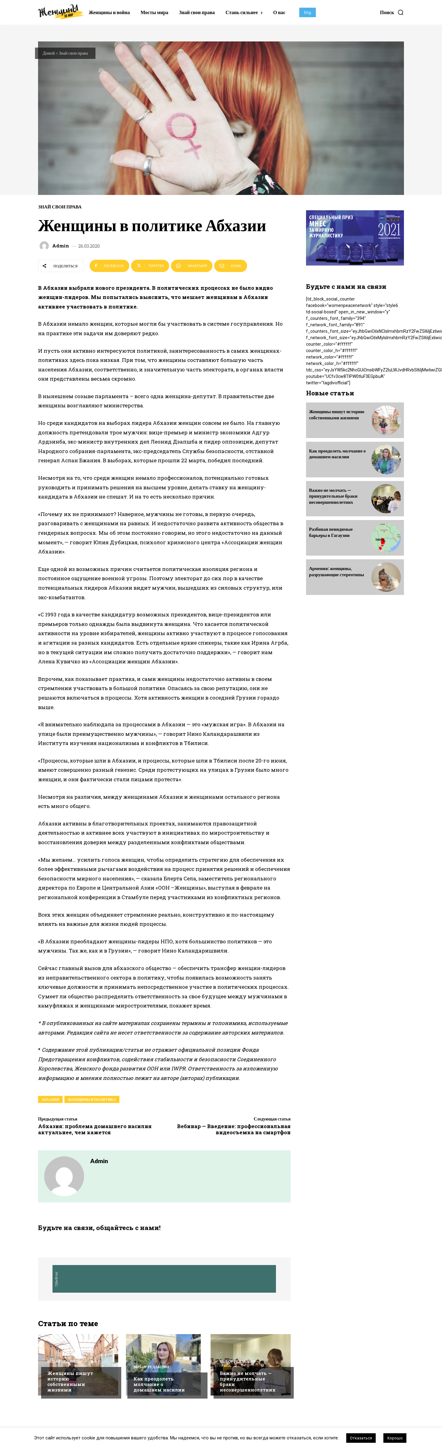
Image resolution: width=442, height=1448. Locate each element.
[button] (392, 12)
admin (60, 245)
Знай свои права (73, 53)
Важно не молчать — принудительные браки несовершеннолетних (248, 1382)
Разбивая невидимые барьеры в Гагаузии (331, 532)
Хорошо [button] (395, 1438)
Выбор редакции (65, 1362)
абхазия (50, 1099)
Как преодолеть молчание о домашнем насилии (159, 1385)
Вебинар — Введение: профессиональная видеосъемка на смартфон (234, 1129)
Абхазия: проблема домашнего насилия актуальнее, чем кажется (95, 1129)
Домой (49, 53)
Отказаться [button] (361, 1438)
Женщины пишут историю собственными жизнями (70, 1382)
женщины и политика (92, 1099)
